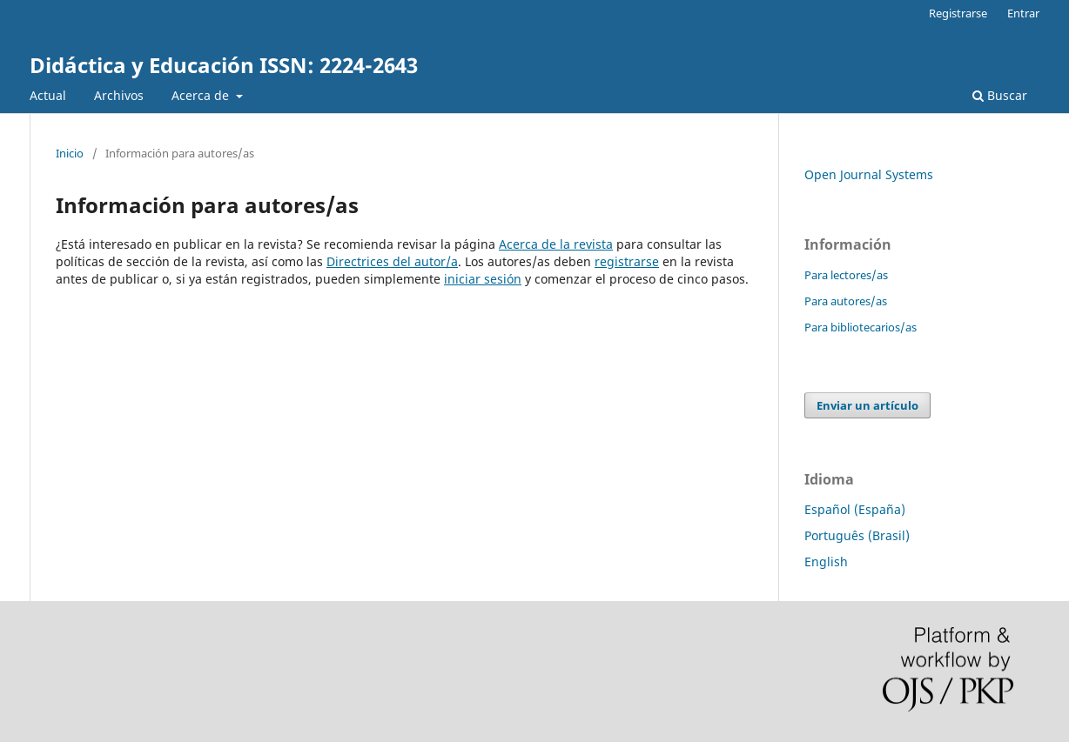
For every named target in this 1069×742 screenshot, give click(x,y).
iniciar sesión (482, 279)
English (826, 561)
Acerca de (201, 95)
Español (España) (854, 509)
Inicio (70, 153)
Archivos (119, 95)
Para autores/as (845, 301)
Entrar (1023, 13)
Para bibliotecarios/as (860, 327)
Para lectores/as (846, 275)
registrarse (627, 261)
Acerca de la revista (556, 244)
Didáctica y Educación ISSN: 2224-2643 (224, 64)
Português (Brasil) (857, 535)
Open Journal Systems (868, 174)
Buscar (999, 95)
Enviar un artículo (867, 405)
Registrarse (958, 13)
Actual (48, 95)
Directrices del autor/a (392, 261)
